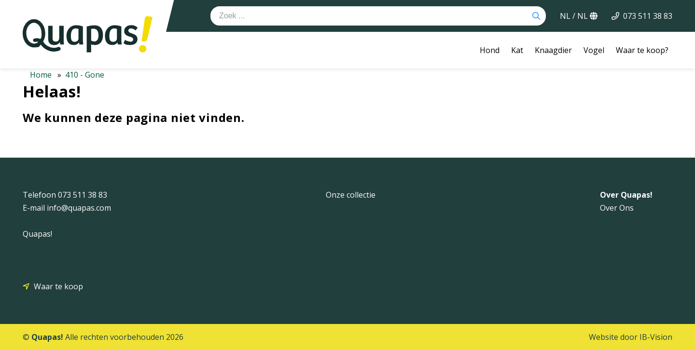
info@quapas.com (79, 207)
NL (579, 16)
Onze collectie (350, 194)
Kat (517, 50)
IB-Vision (655, 337)
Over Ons (617, 207)
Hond (490, 50)
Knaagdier (553, 50)
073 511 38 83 (647, 16)
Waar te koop (58, 286)
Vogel (594, 50)
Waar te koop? (642, 50)
